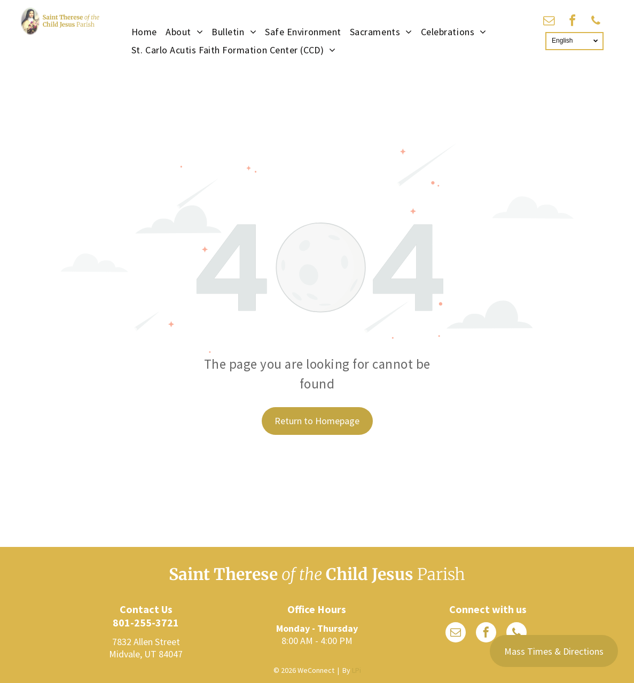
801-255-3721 (146, 622)
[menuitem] (144, 31)
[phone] (596, 22)
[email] (549, 22)
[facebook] (572, 22)
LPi (356, 670)
